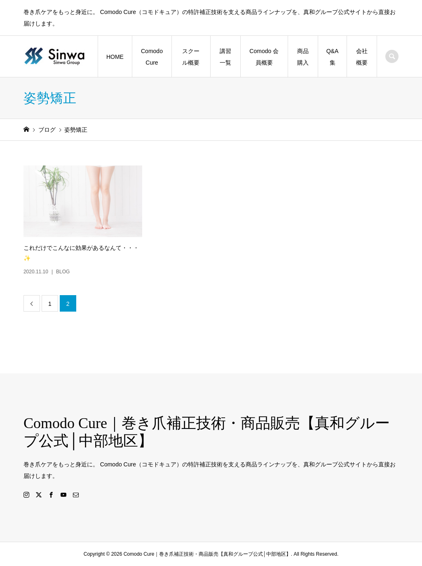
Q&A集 (332, 57)
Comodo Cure (152, 57)
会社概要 (362, 57)
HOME (115, 57)
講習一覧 (225, 57)
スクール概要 (190, 57)
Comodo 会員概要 (264, 57)
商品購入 (303, 57)
